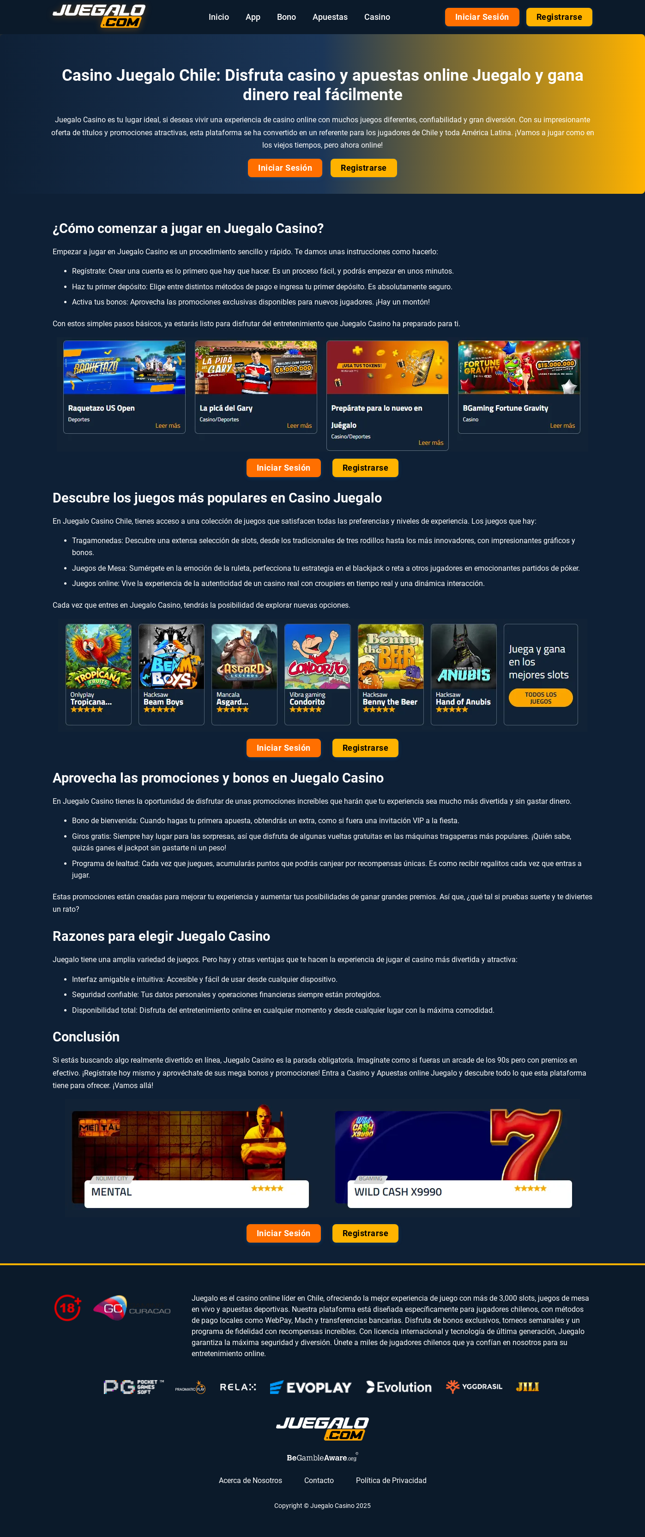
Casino (377, 17)
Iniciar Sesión (482, 17)
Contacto (319, 1480)
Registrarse (559, 17)
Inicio (219, 17)
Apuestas (330, 17)
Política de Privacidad (391, 1480)
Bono (286, 17)
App (253, 17)
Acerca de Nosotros (250, 1480)
